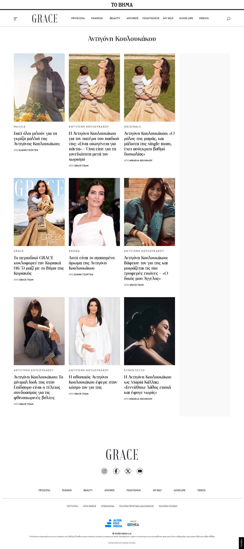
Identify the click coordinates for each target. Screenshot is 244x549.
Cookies (241, 543)
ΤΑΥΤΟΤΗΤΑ (72, 506)
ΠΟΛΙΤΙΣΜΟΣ (151, 18)
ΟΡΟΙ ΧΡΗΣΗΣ (89, 506)
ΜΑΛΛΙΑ (20, 127)
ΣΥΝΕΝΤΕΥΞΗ (134, 370)
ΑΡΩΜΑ (74, 251)
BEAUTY (115, 18)
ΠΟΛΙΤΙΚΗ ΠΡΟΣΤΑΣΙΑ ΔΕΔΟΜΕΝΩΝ (136, 506)
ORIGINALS (132, 127)
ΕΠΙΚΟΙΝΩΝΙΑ (107, 506)
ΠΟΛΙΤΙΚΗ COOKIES (168, 506)
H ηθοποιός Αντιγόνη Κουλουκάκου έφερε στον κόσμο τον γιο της (93, 382)
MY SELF (168, 18)
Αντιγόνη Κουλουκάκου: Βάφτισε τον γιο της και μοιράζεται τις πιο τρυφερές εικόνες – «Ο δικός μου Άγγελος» (146, 268)
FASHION (97, 18)
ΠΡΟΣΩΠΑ (78, 18)
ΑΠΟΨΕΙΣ (133, 18)
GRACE (19, 251)
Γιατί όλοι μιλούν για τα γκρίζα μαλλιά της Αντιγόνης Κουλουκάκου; (37, 138)
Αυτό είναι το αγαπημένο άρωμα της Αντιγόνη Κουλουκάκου (92, 263)
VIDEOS (204, 18)
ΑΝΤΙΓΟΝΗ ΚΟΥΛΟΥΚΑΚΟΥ (89, 127)
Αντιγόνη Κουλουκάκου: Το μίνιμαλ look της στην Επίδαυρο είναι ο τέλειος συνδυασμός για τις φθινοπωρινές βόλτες (38, 387)
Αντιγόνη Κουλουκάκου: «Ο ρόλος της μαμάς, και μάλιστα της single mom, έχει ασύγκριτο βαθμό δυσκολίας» (149, 144)
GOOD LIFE (186, 18)
